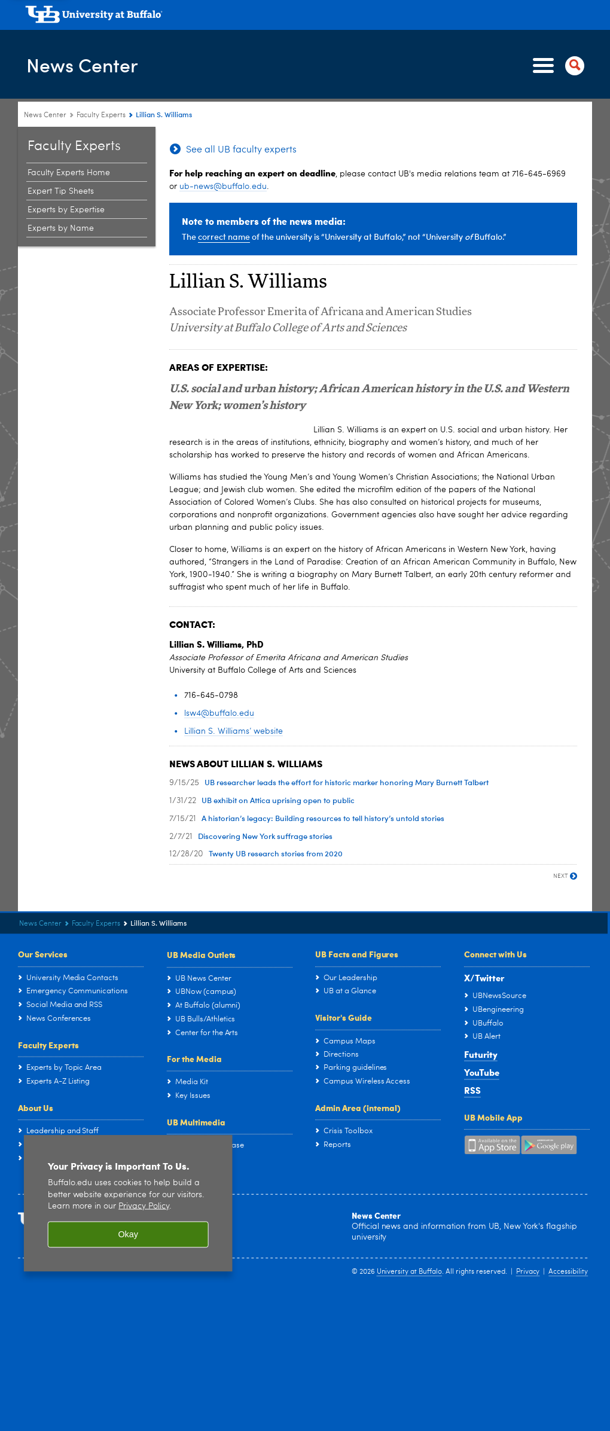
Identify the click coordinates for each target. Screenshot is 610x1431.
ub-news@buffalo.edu (223, 186)
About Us (35, 1107)
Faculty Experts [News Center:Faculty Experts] (101, 115)
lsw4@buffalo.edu (219, 713)
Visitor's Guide (343, 1017)
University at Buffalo (410, 1272)
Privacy (528, 1272)
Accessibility (568, 1272)
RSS (472, 1090)
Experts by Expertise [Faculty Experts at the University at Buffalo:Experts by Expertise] (66, 210)
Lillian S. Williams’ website (233, 731)
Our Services (43, 954)
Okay (128, 1235)
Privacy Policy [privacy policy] (143, 1206)
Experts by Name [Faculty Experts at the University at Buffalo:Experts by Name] (61, 228)
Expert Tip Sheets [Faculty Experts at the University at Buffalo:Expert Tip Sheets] (61, 191)
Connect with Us (495, 954)
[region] (128, 1204)
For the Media (194, 1058)
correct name (224, 236)
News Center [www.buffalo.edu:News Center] (45, 115)
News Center (88, 65)
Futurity (481, 1054)
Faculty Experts (48, 1045)
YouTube (481, 1072)
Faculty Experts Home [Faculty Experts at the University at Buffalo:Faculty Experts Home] (69, 173)
